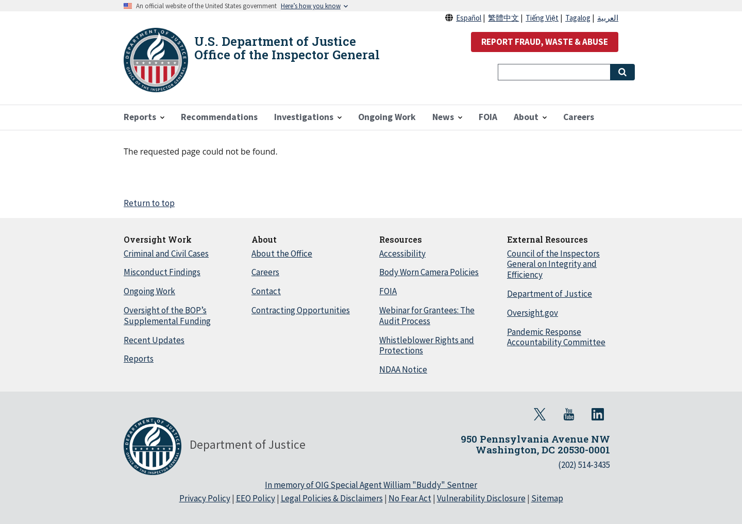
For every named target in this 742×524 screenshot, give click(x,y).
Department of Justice (549, 293)
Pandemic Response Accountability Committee (556, 337)
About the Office (281, 253)
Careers (265, 272)
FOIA (388, 291)
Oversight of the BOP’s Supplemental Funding (167, 316)
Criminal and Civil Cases (166, 253)
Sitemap (547, 498)
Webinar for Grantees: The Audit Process (427, 316)
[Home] (156, 60)
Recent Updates (154, 340)
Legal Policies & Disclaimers (332, 498)
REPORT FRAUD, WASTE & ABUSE (544, 41)
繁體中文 (503, 18)
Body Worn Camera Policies (429, 272)
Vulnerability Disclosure (481, 498)
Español (468, 18)
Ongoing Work (149, 291)
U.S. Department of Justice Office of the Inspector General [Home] (287, 48)
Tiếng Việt (542, 18)
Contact (266, 291)
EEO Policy (255, 498)
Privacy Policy (204, 498)
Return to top (149, 203)
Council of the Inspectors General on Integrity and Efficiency (553, 264)
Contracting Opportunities (300, 310)
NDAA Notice (403, 369)
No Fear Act (410, 498)
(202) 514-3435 (584, 464)
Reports (139, 358)
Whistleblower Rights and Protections (426, 345)
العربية (607, 18)
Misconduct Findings (162, 272)
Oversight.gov (532, 312)
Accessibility (402, 253)
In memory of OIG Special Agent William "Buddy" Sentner (371, 485)
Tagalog (578, 18)
